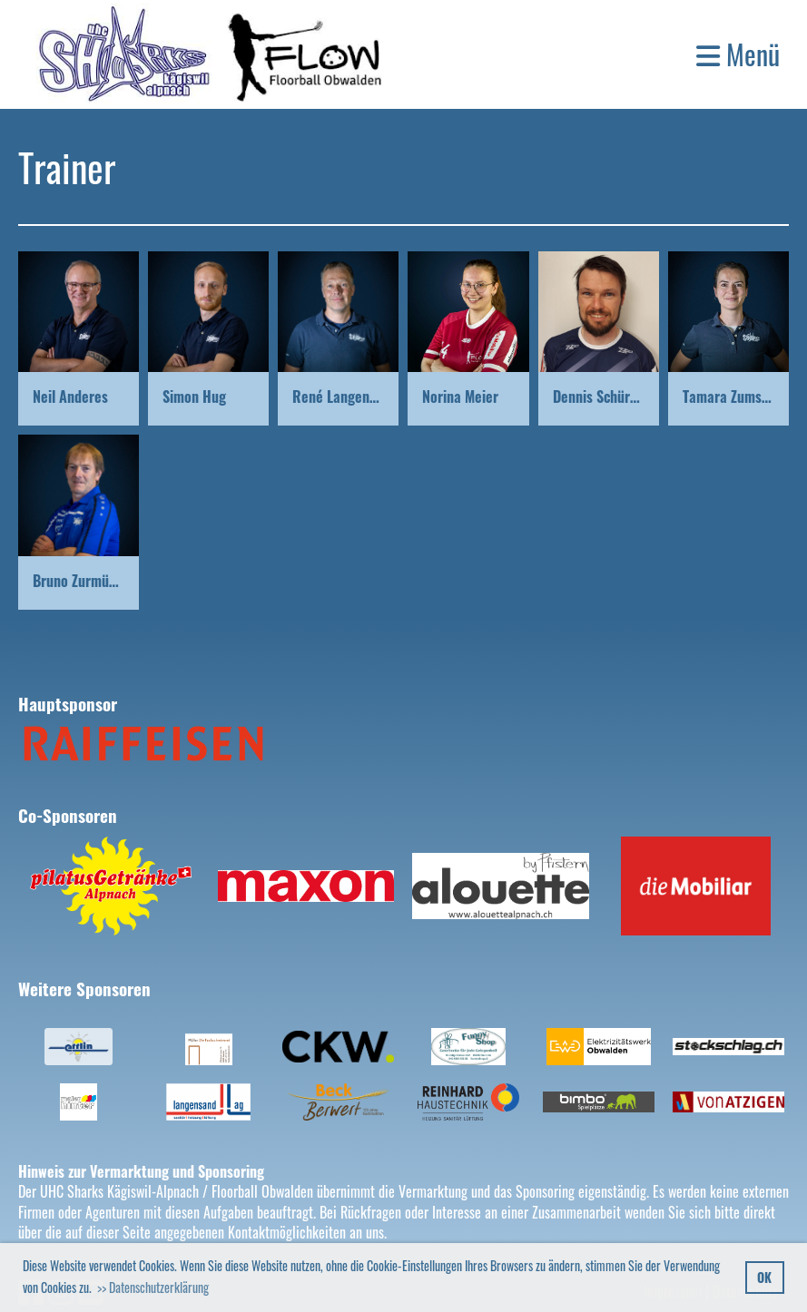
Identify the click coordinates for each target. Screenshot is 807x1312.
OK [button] (764, 1277)
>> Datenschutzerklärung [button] (153, 1287)
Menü (738, 54)
